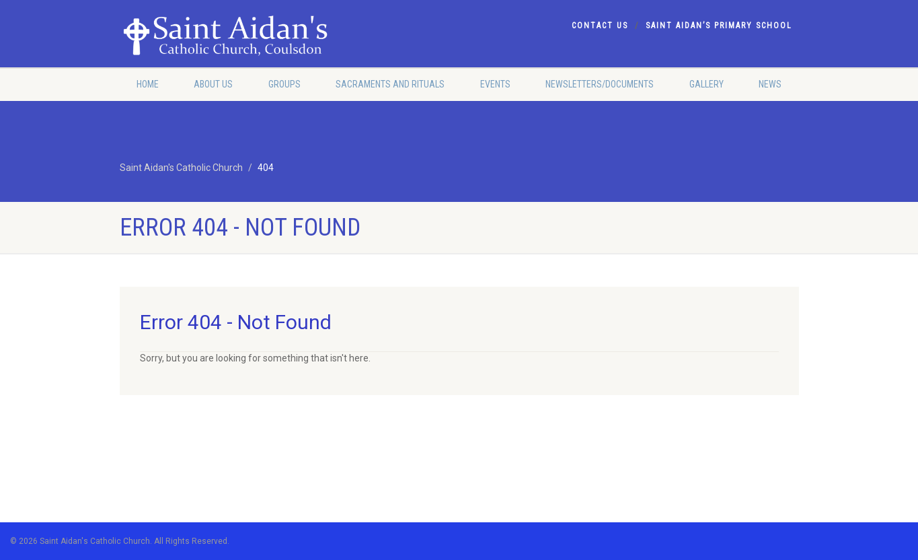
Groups (284, 84)
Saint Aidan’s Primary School (719, 25)
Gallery (706, 84)
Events (495, 84)
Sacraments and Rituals (390, 84)
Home (148, 84)
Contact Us (600, 25)
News (770, 84)
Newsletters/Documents (599, 84)
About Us (213, 84)
